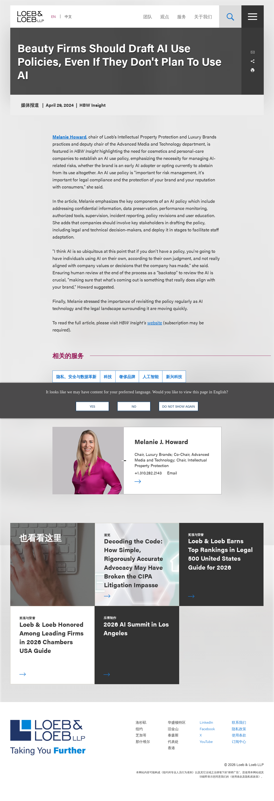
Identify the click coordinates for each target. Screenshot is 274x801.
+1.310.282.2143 (148, 473)
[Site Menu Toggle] (252, 16)
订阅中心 (239, 741)
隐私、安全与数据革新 (76, 376)
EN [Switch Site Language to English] (53, 16)
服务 (181, 16)
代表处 (173, 741)
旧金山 (173, 728)
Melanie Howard (69, 136)
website (154, 322)
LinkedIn (206, 722)
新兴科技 (174, 376)
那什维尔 (143, 741)
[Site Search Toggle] (230, 16)
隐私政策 (239, 728)
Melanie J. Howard (161, 441)
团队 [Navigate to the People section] (147, 16)
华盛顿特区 (177, 722)
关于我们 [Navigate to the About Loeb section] (203, 16)
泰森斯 (173, 735)
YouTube (206, 741)
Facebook (207, 728)
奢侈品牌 (127, 376)
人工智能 (151, 376)
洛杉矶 (141, 722)
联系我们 (239, 722)
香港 (171, 748)
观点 (164, 16)
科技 (108, 376)
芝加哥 (141, 735)
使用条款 (239, 735)
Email (172, 473)
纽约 (139, 728)
